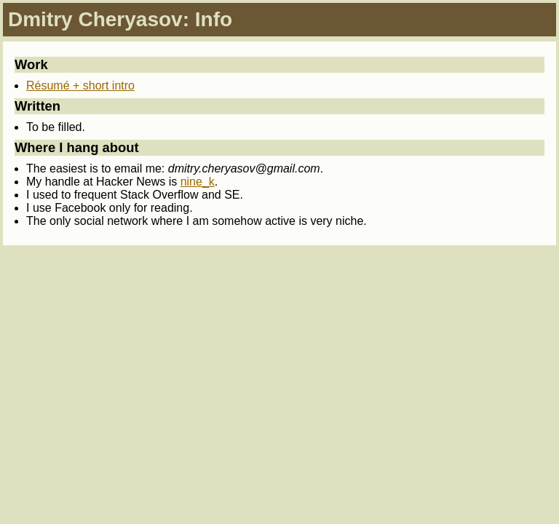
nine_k (198, 181)
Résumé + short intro (80, 85)
